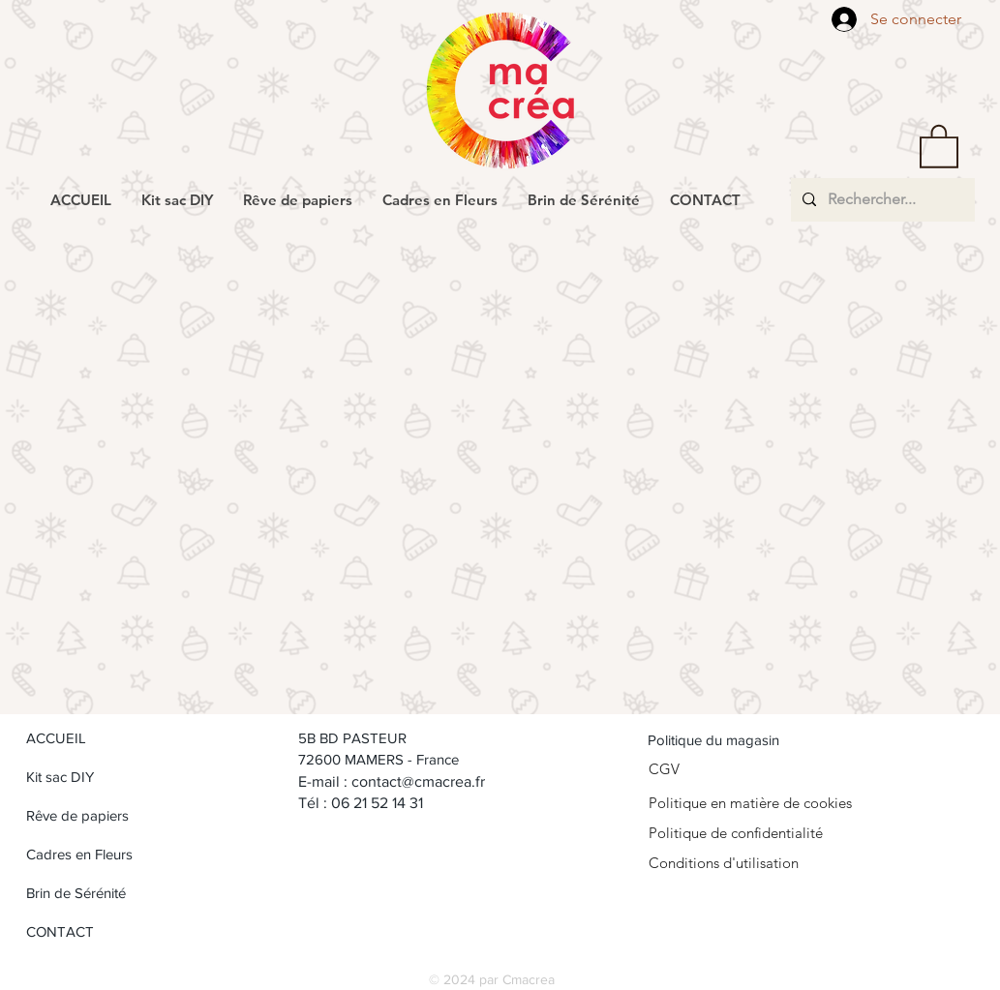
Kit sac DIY (60, 776)
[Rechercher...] (881, 200)
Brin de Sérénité (76, 893)
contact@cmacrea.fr (418, 781)
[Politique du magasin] (745, 739)
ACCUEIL (56, 738)
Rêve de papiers (77, 815)
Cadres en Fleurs (79, 854)
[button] (939, 145)
